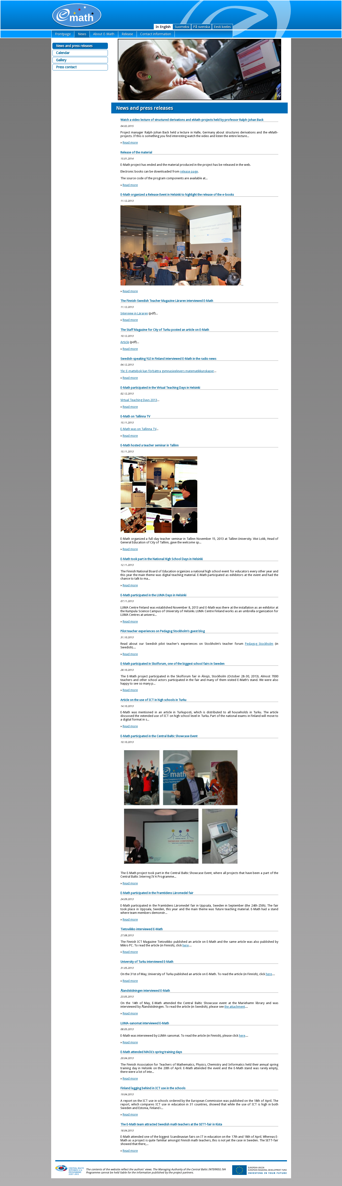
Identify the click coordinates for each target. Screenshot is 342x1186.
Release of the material (136, 152)
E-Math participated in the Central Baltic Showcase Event (158, 736)
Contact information (155, 34)
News (82, 34)
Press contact (66, 67)
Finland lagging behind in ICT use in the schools (152, 1088)
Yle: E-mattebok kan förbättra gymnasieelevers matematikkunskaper (167, 371)
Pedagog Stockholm (259, 643)
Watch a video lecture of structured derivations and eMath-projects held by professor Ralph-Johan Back (191, 120)
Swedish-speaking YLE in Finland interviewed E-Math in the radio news (168, 359)
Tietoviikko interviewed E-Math (141, 929)
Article (124, 342)
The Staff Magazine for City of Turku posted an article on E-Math (164, 330)
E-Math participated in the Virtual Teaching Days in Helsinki (160, 387)
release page (189, 171)
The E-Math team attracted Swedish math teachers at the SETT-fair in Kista (171, 1124)
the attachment (234, 1006)
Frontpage (63, 34)
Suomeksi (182, 27)
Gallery (61, 60)
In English (163, 27)
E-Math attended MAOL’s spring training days (151, 1052)
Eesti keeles (222, 27)
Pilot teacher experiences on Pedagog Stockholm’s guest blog (162, 631)
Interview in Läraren (134, 313)
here (185, 945)
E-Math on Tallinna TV (135, 416)
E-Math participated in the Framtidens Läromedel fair (156, 893)
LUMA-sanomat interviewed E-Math (144, 1023)
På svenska (201, 27)
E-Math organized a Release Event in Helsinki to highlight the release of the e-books (177, 194)
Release (127, 34)
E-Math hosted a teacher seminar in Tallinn (149, 445)
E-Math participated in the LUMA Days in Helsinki (153, 595)
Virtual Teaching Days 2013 (138, 400)
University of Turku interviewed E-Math (146, 962)
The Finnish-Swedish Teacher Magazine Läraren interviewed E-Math (166, 301)
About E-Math (103, 34)
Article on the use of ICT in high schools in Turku (153, 700)
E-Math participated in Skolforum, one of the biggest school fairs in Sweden (172, 664)
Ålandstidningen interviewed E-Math (145, 990)
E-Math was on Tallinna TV (138, 429)
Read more (130, 142)
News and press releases (74, 46)
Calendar (63, 53)
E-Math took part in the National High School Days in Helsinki (161, 559)
